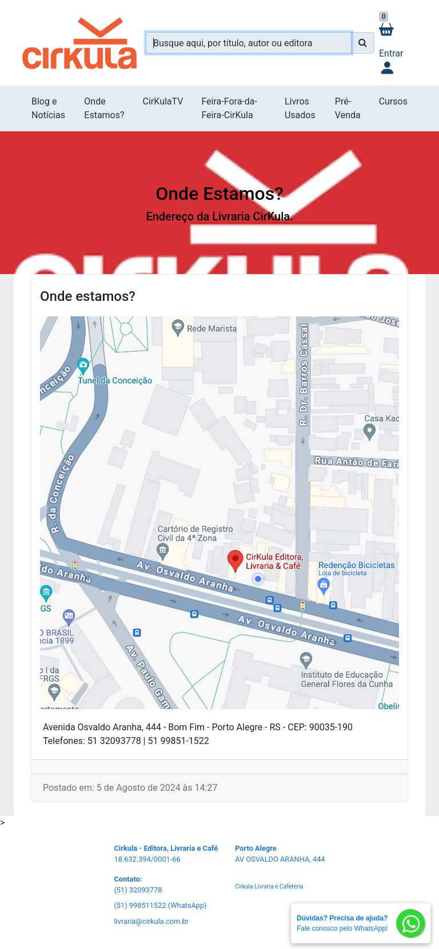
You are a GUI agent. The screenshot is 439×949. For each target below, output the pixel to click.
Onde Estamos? (104, 108)
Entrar (391, 62)
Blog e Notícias (48, 108)
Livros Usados (300, 108)
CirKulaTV (163, 101)
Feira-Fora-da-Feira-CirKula (229, 108)
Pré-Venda (348, 108)
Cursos (393, 101)
